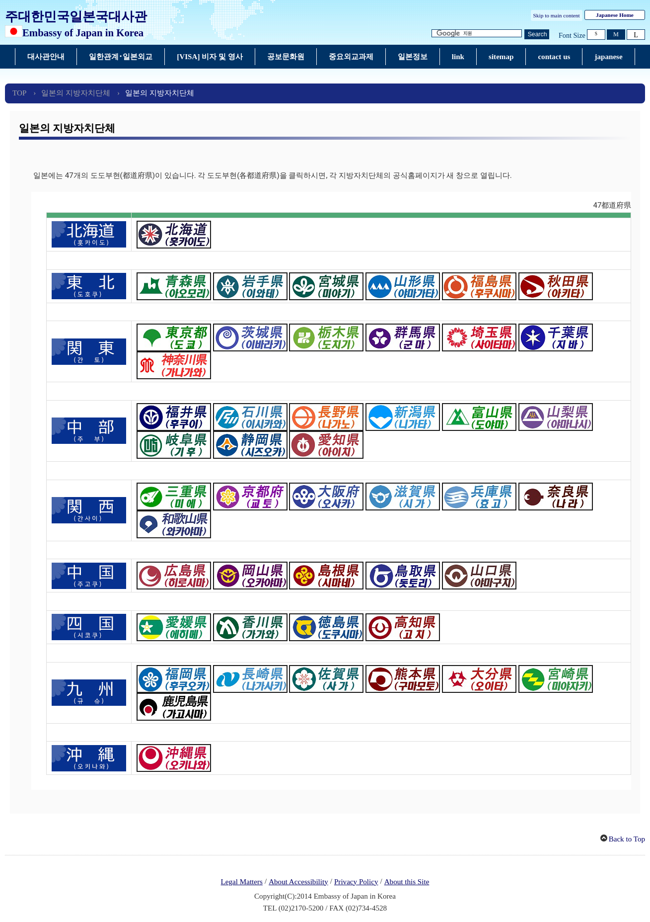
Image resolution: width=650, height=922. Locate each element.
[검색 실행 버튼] (536, 34)
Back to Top (627, 839)
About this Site (407, 882)
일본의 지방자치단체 (75, 93)
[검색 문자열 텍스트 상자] (477, 33)
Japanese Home (615, 15)
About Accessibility (298, 882)
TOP (19, 93)
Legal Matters (242, 882)
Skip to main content (556, 15)
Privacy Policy (356, 882)
